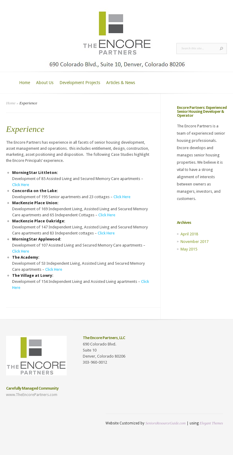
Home (24, 82)
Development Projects (79, 82)
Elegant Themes (211, 423)
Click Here (20, 184)
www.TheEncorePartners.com (31, 394)
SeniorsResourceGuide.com (165, 423)
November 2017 (194, 241)
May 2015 (189, 249)
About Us (44, 82)
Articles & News (120, 82)
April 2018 (189, 234)
